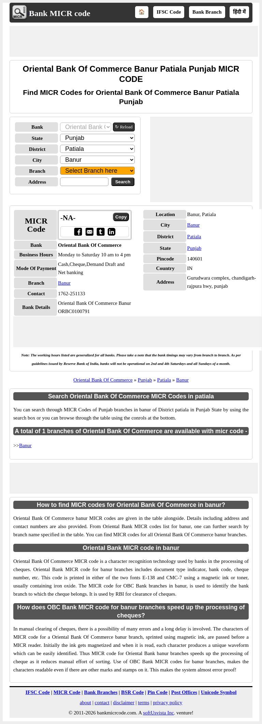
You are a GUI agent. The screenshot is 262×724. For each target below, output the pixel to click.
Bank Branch (206, 12)
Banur (64, 283)
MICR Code (67, 692)
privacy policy (167, 702)
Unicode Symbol (219, 692)
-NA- (67, 218)
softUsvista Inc (158, 712)
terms (143, 702)
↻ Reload (123, 126)
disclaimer (123, 702)
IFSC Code (169, 12)
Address (37, 182)
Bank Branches (100, 692)
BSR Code (132, 692)
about (85, 702)
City (37, 160)
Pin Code (157, 692)
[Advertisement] (134, 41)
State (37, 138)
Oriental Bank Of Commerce (103, 380)
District (37, 149)
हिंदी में (239, 12)
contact (101, 702)
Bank (37, 127)
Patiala (194, 236)
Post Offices (184, 692)
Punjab (194, 248)
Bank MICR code (59, 13)
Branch (37, 171)
